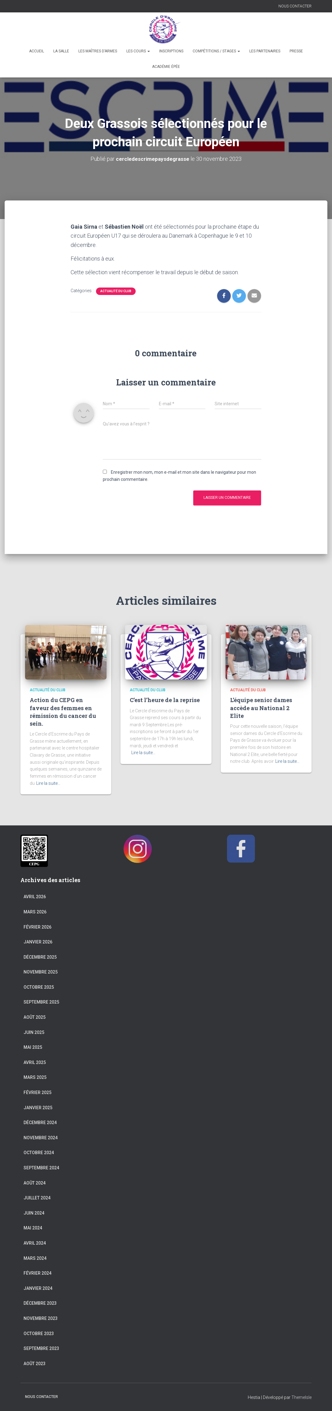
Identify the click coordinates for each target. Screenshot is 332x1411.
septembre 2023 (41, 1348)
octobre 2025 (39, 986)
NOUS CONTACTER (295, 6)
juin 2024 (34, 1212)
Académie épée (166, 66)
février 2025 (37, 1092)
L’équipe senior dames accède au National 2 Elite (261, 707)
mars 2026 (35, 911)
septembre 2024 (41, 1167)
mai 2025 (33, 1047)
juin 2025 (34, 1032)
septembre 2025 (41, 1002)
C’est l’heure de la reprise (165, 700)
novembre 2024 (41, 1137)
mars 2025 (35, 1077)
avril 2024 (35, 1242)
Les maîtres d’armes (97, 51)
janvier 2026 (38, 941)
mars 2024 (35, 1257)
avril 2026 (35, 896)
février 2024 (37, 1273)
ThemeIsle (301, 1397)
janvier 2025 (38, 1107)
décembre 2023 (40, 1303)
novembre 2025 (41, 971)
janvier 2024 (38, 1288)
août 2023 (35, 1363)
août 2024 (35, 1182)
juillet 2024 (37, 1197)
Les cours (138, 51)
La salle (61, 51)
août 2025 (35, 1016)
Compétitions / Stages (216, 51)
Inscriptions (171, 51)
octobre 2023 (39, 1333)
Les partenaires (264, 51)
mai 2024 (33, 1227)
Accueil (36, 51)
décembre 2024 (40, 1122)
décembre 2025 (40, 956)
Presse (296, 51)
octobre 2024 (39, 1152)
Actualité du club (115, 290)
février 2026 (37, 926)
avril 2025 (35, 1062)
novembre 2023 (41, 1318)
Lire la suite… (48, 782)
